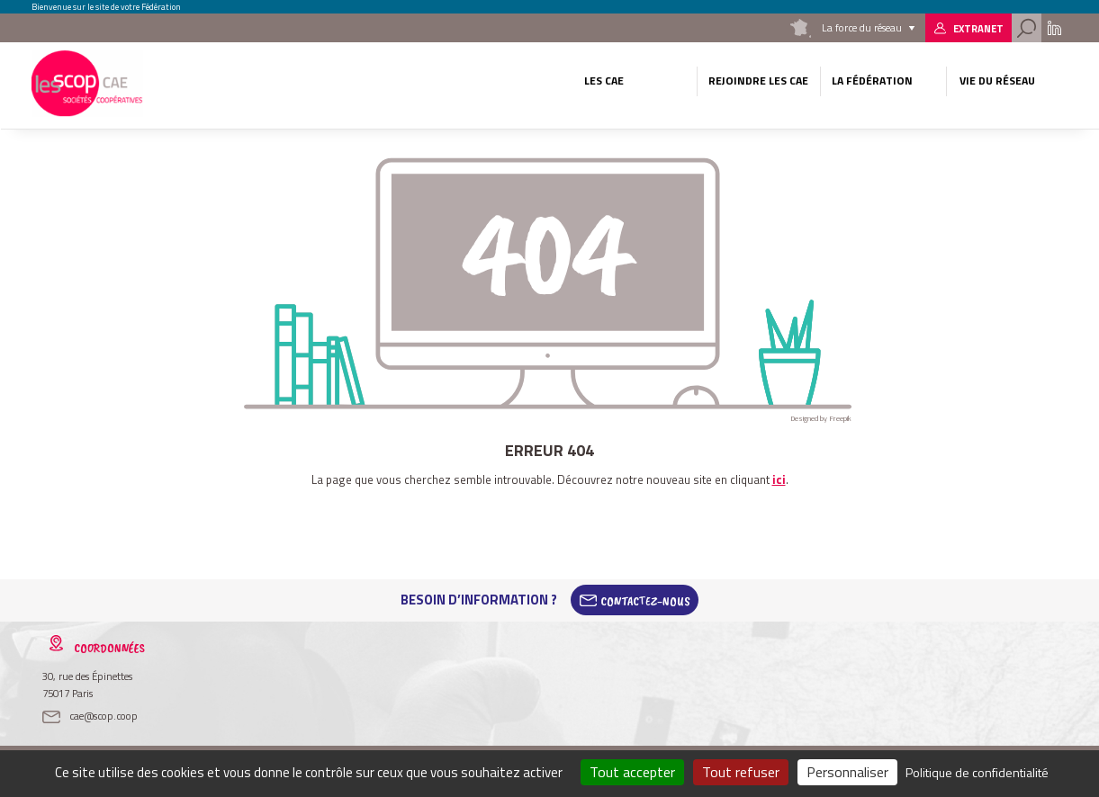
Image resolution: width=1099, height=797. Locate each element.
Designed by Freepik (820, 418)
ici (779, 479)
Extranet (978, 28)
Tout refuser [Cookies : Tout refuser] (740, 772)
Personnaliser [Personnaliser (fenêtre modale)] (847, 772)
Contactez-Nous (645, 600)
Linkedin (1054, 27)
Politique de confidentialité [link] (977, 772)
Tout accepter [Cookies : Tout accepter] (632, 772)
